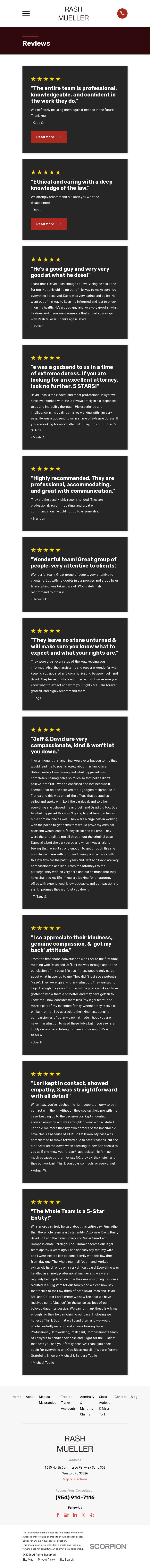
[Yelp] (92, 1515)
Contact (120, 1397)
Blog (134, 1397)
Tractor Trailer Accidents (68, 1402)
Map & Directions (75, 1479)
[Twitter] (83, 1515)
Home (16, 1397)
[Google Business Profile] (66, 1515)
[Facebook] (57, 1515)
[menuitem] (27, 1559)
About (30, 1397)
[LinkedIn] (75, 1515)
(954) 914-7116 (75, 1497)
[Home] (73, 13)
